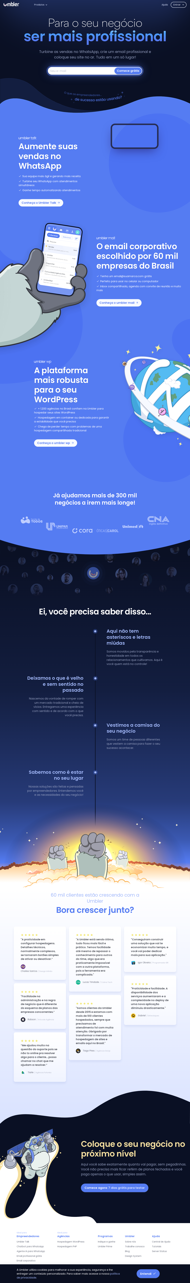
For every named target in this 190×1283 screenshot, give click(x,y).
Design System (133, 1256)
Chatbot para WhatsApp (30, 1246)
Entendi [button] (148, 1274)
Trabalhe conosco (135, 1246)
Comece (128, 71)
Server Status (159, 1251)
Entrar (177, 4)
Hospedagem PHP (67, 1246)
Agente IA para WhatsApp (31, 1251)
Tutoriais (156, 1246)
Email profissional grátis (29, 1256)
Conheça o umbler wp (55, 443)
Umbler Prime (105, 1246)
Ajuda (165, 4)
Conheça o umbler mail (119, 303)
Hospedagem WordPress (70, 1241)
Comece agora (115, 1188)
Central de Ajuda (161, 1241)
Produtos (39, 4)
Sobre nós (130, 1241)
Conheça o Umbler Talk (41, 203)
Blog (127, 1251)
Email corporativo (26, 1260)
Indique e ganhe (106, 1241)
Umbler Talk (23, 1241)
